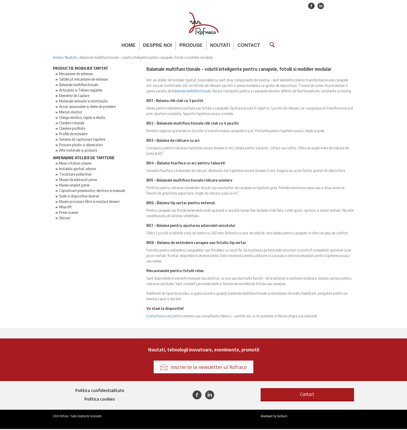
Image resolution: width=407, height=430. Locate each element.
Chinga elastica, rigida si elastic (82, 118)
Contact (249, 45)
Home (128, 45)
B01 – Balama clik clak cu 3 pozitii (174, 101)
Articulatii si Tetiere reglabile (80, 90)
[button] (307, 395)
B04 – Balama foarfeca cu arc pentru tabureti (185, 163)
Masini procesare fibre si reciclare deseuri (89, 202)
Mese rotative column (75, 164)
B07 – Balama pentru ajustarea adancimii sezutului (190, 226)
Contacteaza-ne (158, 316)
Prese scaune (68, 213)
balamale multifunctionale (191, 91)
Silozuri (64, 218)
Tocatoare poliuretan (75, 174)
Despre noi (157, 45)
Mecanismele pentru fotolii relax (175, 271)
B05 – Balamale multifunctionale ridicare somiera (189, 180)
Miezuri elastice (70, 112)
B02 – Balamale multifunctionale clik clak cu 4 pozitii (192, 123)
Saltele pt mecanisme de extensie (83, 80)
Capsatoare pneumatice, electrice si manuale (92, 191)
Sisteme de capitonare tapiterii (82, 140)
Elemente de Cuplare (74, 96)
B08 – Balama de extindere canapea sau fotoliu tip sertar (196, 243)
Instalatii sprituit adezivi (77, 169)
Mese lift (65, 207)
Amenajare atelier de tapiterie (84, 158)
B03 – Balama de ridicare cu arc (173, 141)
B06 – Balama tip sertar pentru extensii (180, 203)
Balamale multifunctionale (78, 85)
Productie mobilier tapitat (80, 69)
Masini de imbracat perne (78, 180)
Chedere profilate (72, 129)
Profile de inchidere (73, 134)
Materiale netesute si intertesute (83, 101)
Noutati (220, 45)
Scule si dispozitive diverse (79, 196)
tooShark (282, 417)
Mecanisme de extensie (76, 74)
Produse (190, 45)
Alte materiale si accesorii (78, 151)
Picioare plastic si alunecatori (81, 145)
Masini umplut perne (74, 185)
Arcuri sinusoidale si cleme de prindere (87, 107)
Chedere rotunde (71, 123)
